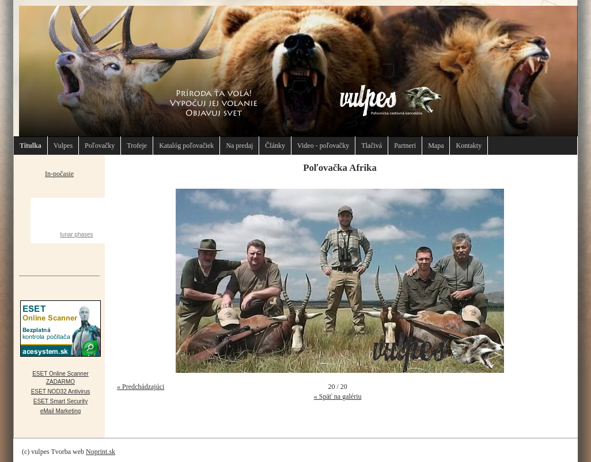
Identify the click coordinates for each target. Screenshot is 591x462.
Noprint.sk (100, 452)
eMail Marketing (60, 411)
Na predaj (239, 146)
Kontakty (469, 146)
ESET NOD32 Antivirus (60, 391)
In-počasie (59, 174)
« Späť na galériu (338, 396)
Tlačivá (371, 146)
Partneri (405, 146)
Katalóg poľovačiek (186, 146)
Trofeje (137, 146)
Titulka (30, 146)
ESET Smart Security (60, 401)
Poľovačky (100, 146)
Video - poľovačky (323, 146)
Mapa (436, 146)
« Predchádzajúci (140, 387)
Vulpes (63, 146)
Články (275, 146)
